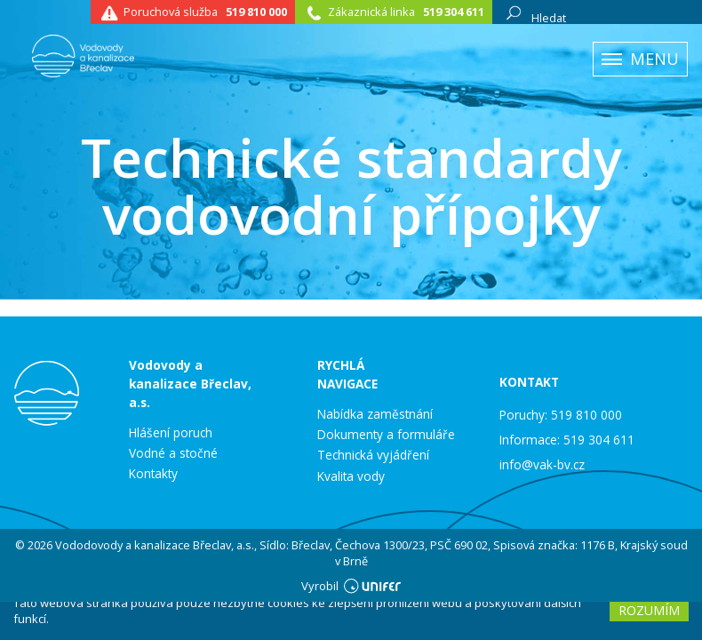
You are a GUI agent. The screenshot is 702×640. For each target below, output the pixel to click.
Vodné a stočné (173, 453)
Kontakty (153, 474)
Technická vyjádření (373, 455)
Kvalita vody (351, 476)
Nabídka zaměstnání (375, 414)
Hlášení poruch (170, 433)
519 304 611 (453, 12)
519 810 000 (256, 12)
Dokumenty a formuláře (386, 435)
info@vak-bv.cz (542, 464)
